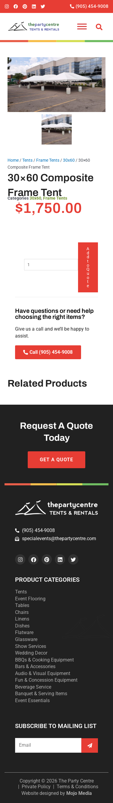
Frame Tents (47, 160)
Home (13, 160)
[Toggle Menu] (82, 26)
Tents (27, 160)
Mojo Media (79, 793)
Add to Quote (87, 267)
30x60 (69, 160)
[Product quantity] (51, 265)
